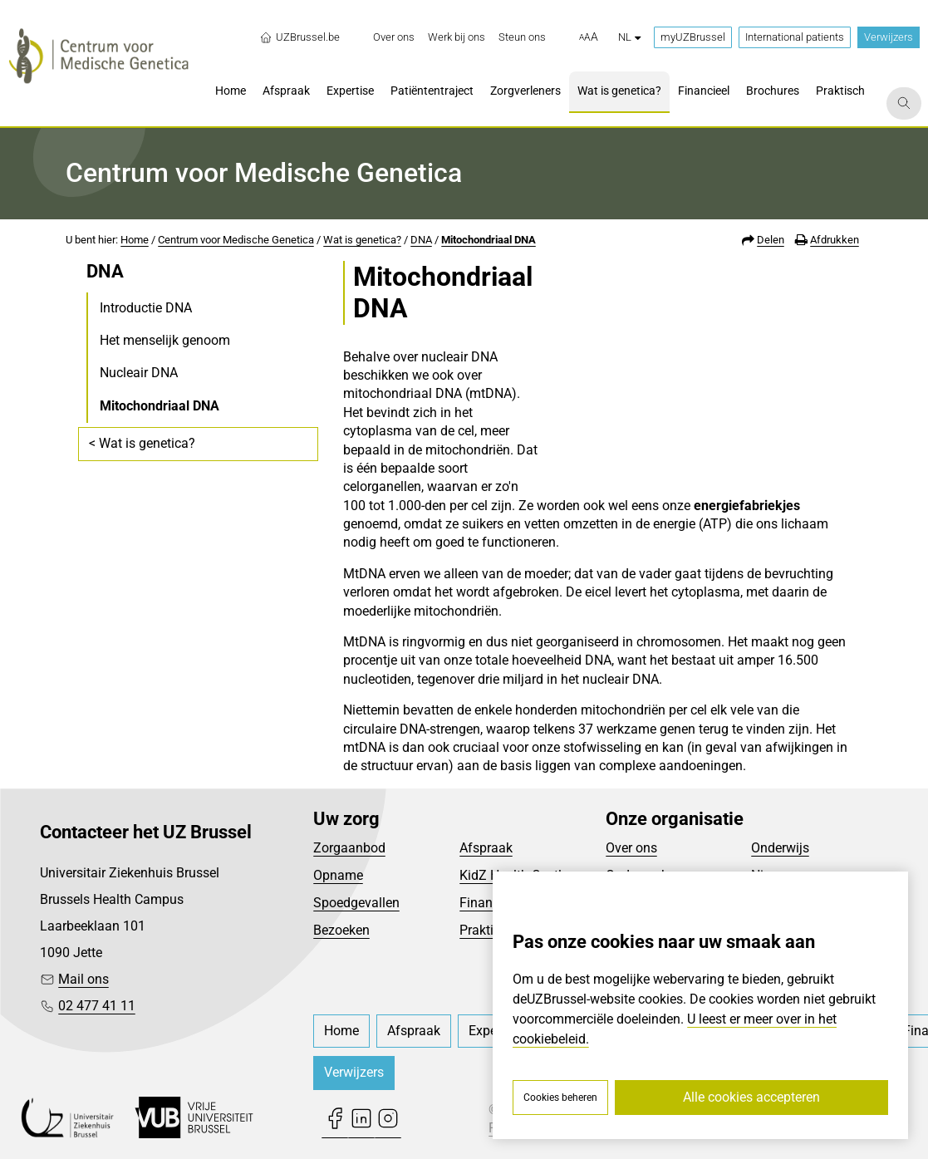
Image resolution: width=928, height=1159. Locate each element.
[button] (588, 37)
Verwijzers (888, 37)
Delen (770, 239)
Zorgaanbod (349, 848)
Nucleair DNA (139, 373)
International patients (794, 37)
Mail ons (83, 979)
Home (134, 239)
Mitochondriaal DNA (488, 239)
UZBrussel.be (299, 37)
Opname (338, 875)
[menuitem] (393, 37)
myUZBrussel (692, 37)
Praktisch (486, 930)
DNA (421, 239)
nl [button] (629, 37)
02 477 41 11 (96, 1006)
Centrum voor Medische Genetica (236, 239)
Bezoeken (341, 930)
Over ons (631, 848)
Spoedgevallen (356, 903)
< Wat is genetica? (142, 443)
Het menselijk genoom (165, 340)
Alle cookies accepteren (751, 1097)
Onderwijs (780, 848)
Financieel (489, 903)
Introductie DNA (146, 308)
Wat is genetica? (362, 239)
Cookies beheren (560, 1097)
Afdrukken (834, 239)
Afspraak (486, 848)
